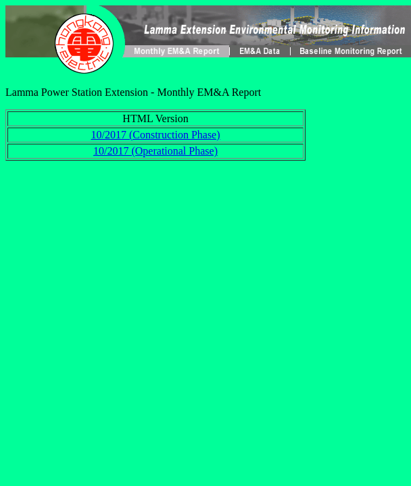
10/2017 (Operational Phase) (155, 151)
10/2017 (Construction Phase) (155, 134)
